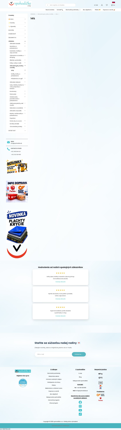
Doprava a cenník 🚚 (109, 10)
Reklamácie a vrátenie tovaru (53, 388)
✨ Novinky (12, 23)
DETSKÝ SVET (12, 130)
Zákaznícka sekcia (54, 376)
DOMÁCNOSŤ (12, 34)
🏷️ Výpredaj (12, 26)
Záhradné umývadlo (16, 111)
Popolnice (12, 118)
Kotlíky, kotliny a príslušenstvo (15, 75)
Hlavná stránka (50, 10)
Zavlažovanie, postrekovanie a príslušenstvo (14, 98)
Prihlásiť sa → (79, 354)
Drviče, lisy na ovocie (16, 121)
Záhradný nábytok (15, 82)
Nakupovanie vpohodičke (53, 397)
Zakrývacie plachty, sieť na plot (16, 104)
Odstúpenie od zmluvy (53, 382)
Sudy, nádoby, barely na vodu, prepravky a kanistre (17, 86)
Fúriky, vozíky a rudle (15, 63)
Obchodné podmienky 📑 (73, 10)
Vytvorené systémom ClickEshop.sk (60, 425)
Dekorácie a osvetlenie (16, 108)
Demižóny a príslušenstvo (14, 47)
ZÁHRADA (11, 41)
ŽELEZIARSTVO (12, 37)
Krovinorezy (13, 91)
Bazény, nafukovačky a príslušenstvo (16, 114)
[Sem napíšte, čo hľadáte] (62, 5)
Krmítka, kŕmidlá (14, 124)
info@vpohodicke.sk (82, 390)
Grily (12, 70)
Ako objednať (54, 394)
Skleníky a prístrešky (15, 60)
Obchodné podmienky (53, 373)
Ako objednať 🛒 (87, 10)
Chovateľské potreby (16, 126)
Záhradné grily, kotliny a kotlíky (16, 66)
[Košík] (113, 5)
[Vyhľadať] (47, 5)
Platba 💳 (97, 10)
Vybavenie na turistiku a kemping (17, 56)
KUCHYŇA (11, 30)
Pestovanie (13, 94)
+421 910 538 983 (81, 387)
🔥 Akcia (11, 19)
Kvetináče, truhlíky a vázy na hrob (15, 52)
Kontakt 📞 (60, 10)
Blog (80, 377)
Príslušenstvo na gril (16, 78)
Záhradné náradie (15, 43)
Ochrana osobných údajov (54, 379)
